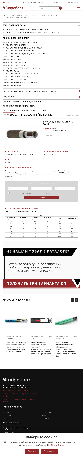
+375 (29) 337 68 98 (73, 3)
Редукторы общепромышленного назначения (25, 29)
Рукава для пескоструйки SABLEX (41, 338)
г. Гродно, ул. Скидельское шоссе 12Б (30, 3)
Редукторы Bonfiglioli (41, 25)
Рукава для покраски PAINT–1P (14, 338)
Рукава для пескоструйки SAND (19, 17)
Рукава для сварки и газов (15, 80)
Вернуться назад (72, 115)
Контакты (45, 418)
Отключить (49, 451)
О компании (46, 413)
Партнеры (7, 418)
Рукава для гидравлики (14, 62)
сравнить (47, 135)
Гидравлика (41, 96)
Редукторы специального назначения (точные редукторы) (31, 32)
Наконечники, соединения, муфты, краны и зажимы (41, 91)
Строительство (59, 130)
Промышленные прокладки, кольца (22, 102)
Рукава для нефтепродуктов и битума (21, 68)
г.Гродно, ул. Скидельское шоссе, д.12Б (16, 428)
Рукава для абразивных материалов (20, 42)
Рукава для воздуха (12, 59)
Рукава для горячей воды (15, 65)
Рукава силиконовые (13, 85)
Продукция (7, 415)
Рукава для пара (11, 71)
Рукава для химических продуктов (20, 83)
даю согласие (38, 194)
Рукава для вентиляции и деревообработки (24, 54)
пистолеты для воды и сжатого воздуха (25, 110)
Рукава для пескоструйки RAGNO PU (66, 338)
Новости (45, 415)
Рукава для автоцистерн (15, 45)
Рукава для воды (11, 57)
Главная (6, 413)
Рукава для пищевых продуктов (18, 77)
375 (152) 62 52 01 (58, 3)
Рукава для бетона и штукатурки (19, 51)
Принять (32, 451)
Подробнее (57, 445)
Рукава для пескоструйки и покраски (46, 15)
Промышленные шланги (18, 15)
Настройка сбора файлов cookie (15, 390)
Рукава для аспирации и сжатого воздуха (23, 48)
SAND (54, 128)
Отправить (41, 197)
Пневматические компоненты (19, 106)
